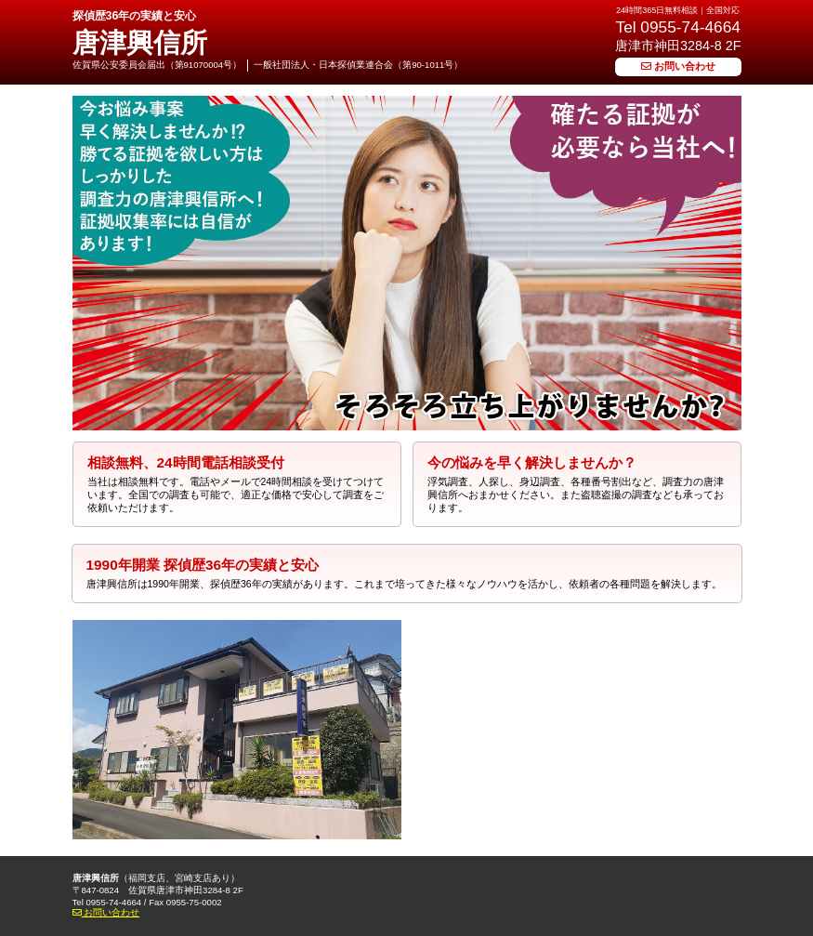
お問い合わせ (678, 66)
